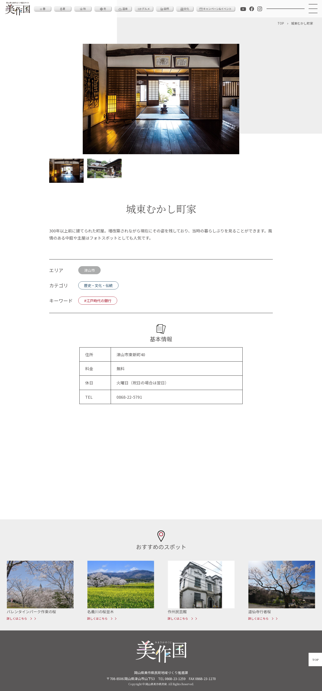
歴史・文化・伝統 (98, 285)
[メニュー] (313, 8)
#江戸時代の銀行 (97, 300)
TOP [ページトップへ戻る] (315, 659)
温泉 (123, 9)
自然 (164, 9)
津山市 (89, 270)
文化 (184, 9)
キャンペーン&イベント (215, 9)
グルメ (144, 9)
